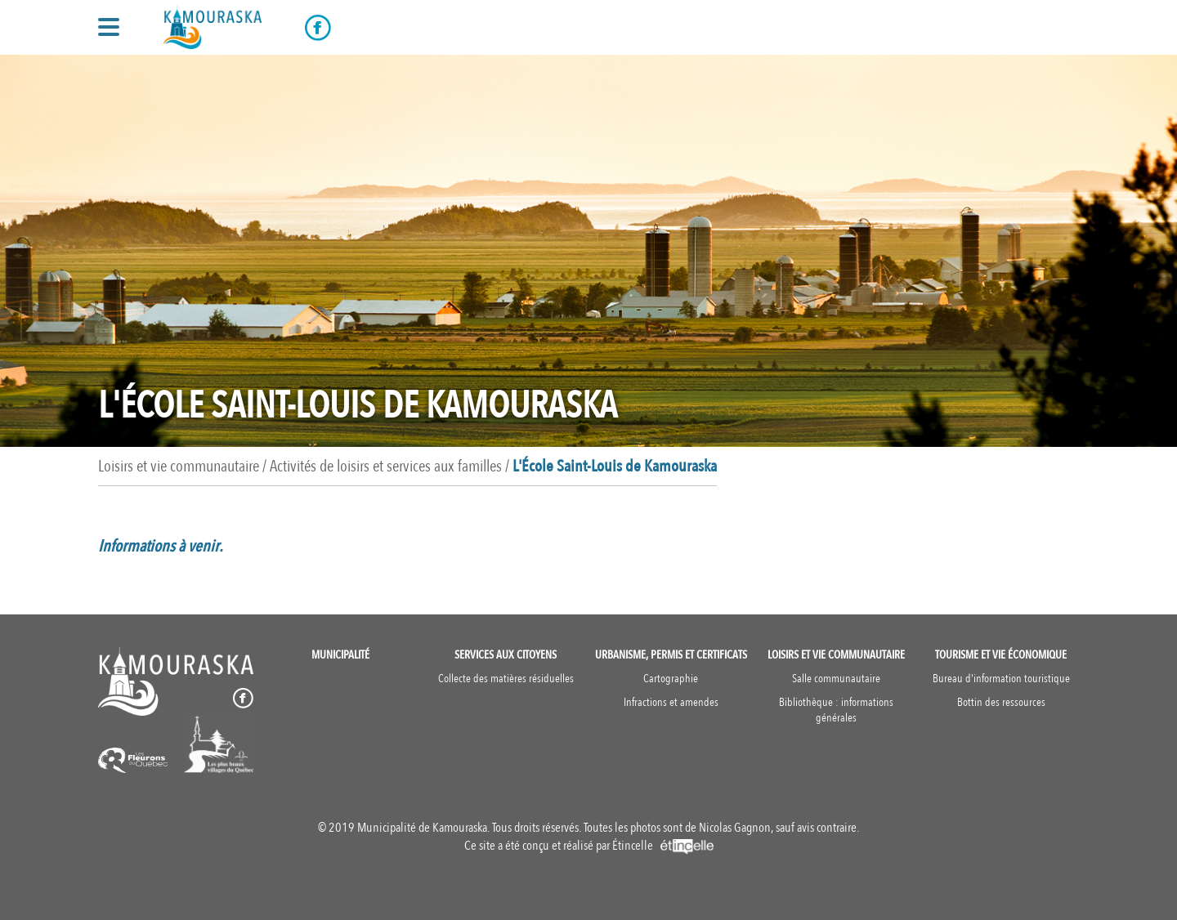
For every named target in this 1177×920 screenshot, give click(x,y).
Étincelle (663, 846)
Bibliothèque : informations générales (836, 710)
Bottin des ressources (1001, 702)
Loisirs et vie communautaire (836, 655)
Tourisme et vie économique (1001, 655)
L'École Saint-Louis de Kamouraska (614, 466)
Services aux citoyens (505, 655)
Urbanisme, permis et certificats (671, 655)
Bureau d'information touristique (1001, 678)
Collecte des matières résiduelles (506, 678)
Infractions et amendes (671, 702)
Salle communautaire (836, 678)
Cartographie (670, 678)
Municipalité (340, 655)
